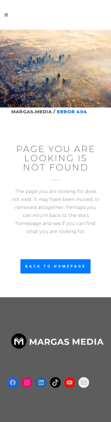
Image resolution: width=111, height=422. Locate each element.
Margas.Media (31, 111)
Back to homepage (55, 266)
